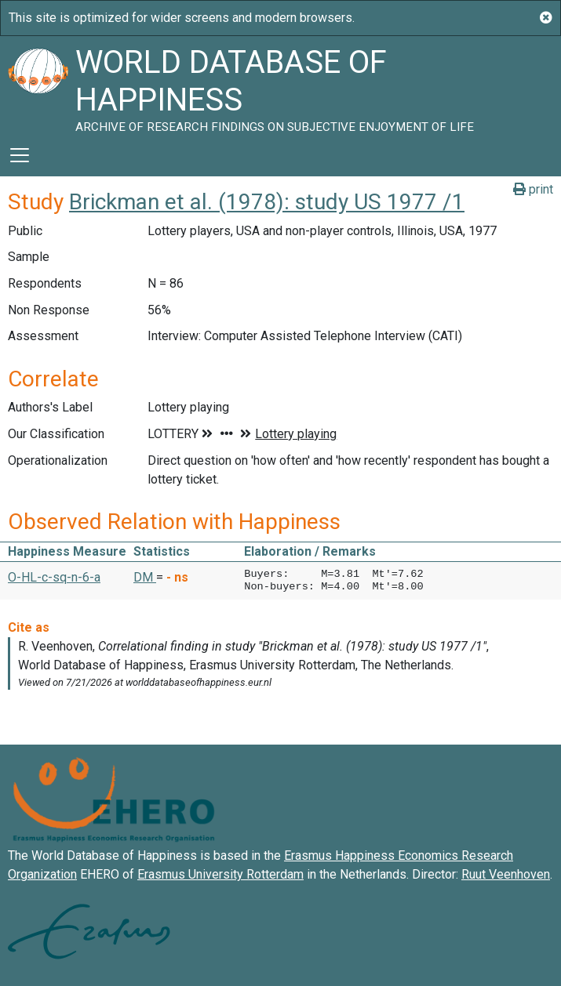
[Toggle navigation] (19, 155)
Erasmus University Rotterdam (220, 874)
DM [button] (144, 577)
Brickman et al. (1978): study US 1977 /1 (266, 202)
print (533, 189)
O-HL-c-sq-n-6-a (54, 577)
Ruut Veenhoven (505, 874)
